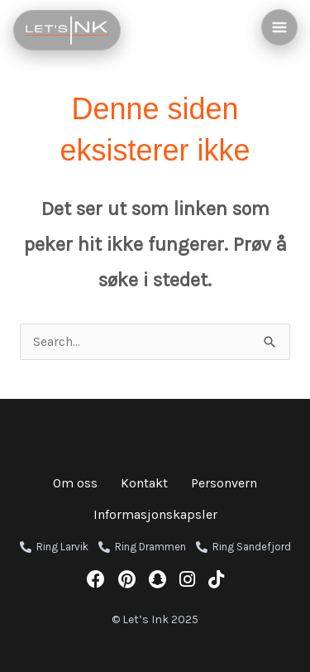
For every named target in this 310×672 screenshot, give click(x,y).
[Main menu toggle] (279, 27)
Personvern (224, 483)
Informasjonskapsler (155, 514)
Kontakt (144, 483)
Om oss (75, 483)
